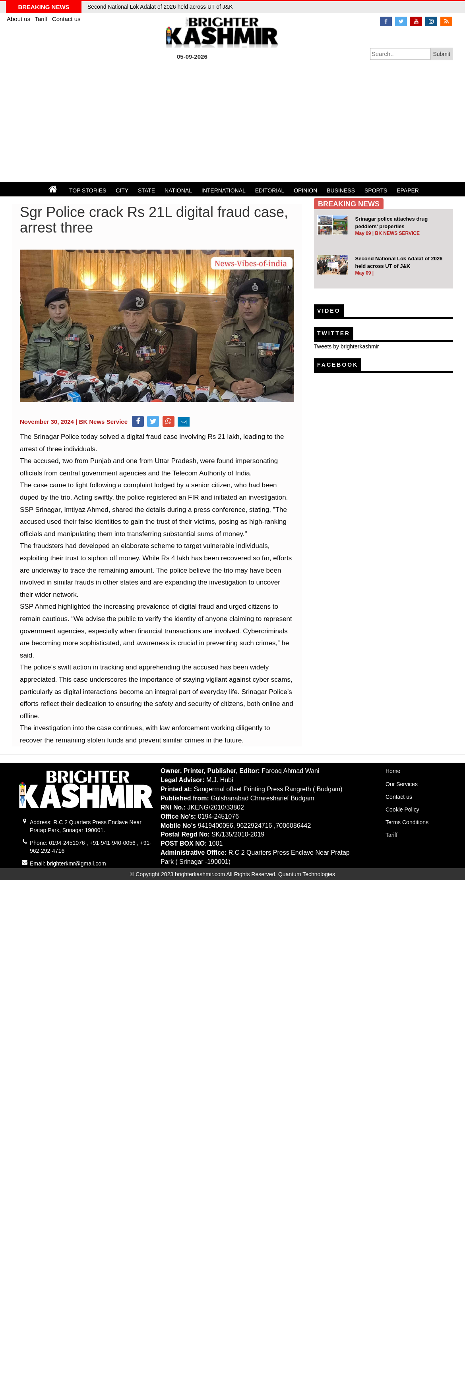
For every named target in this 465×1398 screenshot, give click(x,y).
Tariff (42, 18)
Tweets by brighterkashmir (346, 346)
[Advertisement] (232, 122)
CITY (122, 190)
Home (393, 771)
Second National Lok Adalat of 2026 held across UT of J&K (160, 7)
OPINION (305, 190)
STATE (146, 190)
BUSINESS (341, 190)
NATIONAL (178, 190)
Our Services (402, 784)
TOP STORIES (87, 190)
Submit (441, 54)
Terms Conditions (407, 822)
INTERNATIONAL (224, 190)
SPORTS (375, 190)
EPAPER (408, 190)
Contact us (66, 18)
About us (19, 18)
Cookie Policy (402, 809)
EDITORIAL (270, 190)
